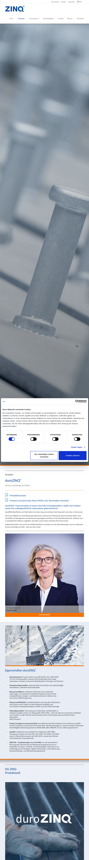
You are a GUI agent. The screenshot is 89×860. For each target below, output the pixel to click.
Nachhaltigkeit (49, 19)
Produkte (22, 19)
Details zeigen (76, 447)
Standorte (80, 19)
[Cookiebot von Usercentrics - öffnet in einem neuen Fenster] (76, 401)
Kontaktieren (44, 615)
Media (63, 2)
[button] (11, 645)
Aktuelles (71, 2)
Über (12, 19)
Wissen (70, 19)
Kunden (61, 19)
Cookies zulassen (73, 455)
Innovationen (34, 19)
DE (80, 2)
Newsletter (55, 2)
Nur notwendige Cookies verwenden (44, 455)
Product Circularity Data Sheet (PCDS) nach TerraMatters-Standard (39, 500)
